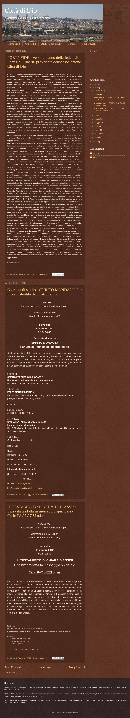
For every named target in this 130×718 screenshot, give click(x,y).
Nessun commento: (40, 274)
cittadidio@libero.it (23, 484)
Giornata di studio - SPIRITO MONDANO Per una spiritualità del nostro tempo (44, 291)
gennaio (98, 137)
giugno (97, 119)
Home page (14, 43)
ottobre (97, 94)
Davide (95, 157)
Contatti (72, 43)
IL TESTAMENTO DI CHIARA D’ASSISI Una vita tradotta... (109, 110)
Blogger (75, 713)
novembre (99, 91)
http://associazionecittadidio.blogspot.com (25, 488)
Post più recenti (13, 667)
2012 (95, 88)
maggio (98, 123)
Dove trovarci (89, 43)
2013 (95, 84)
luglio (97, 115)
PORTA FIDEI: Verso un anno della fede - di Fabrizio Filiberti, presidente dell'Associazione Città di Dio (44, 61)
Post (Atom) (16, 672)
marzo (97, 130)
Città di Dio (21, 11)
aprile (97, 126)
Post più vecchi (77, 667)
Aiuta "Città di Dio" (51, 43)
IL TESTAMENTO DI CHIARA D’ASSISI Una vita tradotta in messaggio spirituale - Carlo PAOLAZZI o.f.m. (41, 511)
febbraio (98, 133)
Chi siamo (30, 43)
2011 (95, 142)
